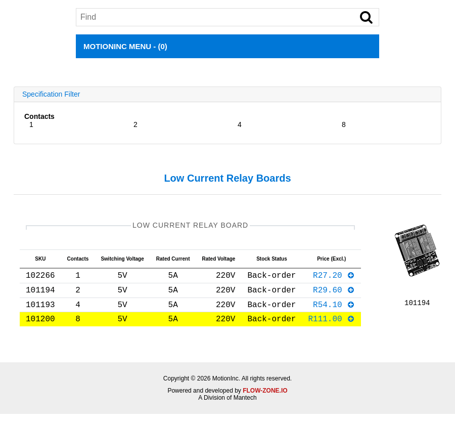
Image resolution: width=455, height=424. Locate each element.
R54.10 (334, 312)
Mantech (245, 407)
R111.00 (331, 328)
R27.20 (334, 278)
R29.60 (334, 295)
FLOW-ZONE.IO (265, 400)
